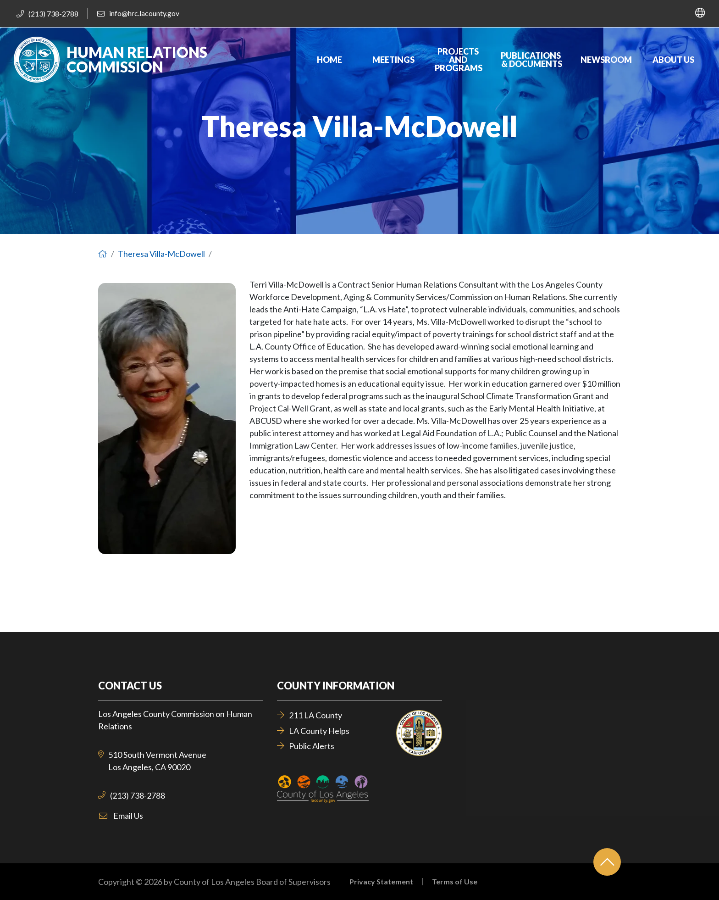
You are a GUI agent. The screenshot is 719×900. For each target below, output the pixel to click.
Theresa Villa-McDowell (161, 254)
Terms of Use (454, 881)
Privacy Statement (381, 881)
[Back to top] (607, 862)
